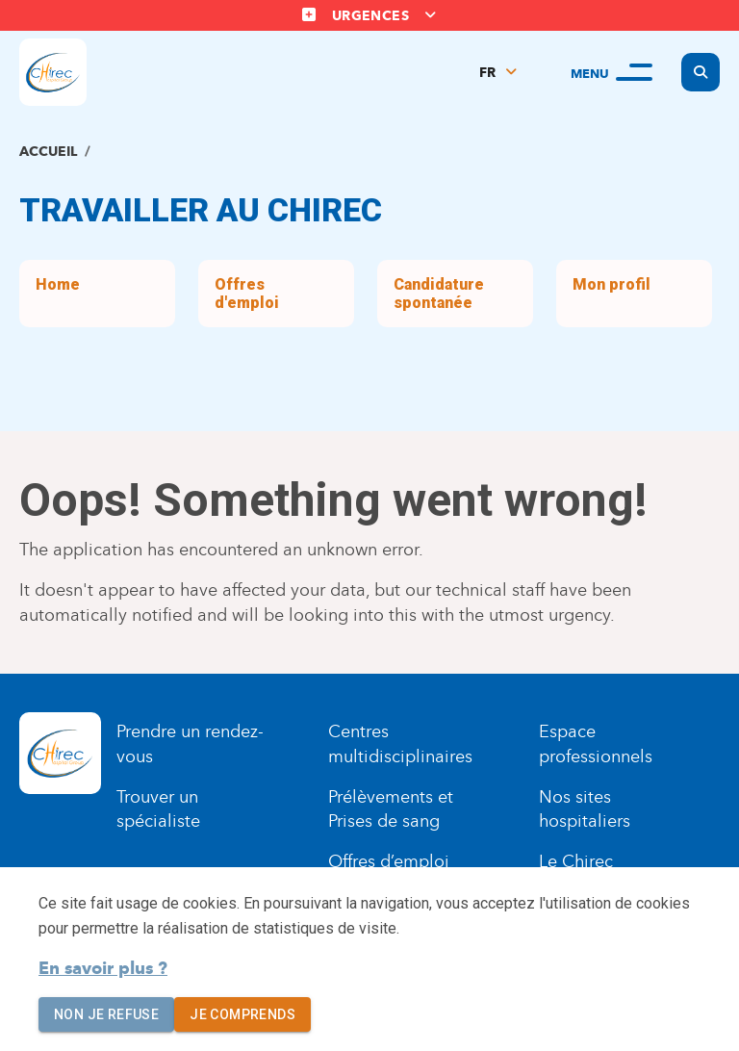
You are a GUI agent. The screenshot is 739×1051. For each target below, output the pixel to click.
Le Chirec (576, 861)
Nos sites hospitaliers (584, 809)
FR (487, 72)
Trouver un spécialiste (158, 809)
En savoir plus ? (102, 968)
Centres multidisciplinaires (400, 744)
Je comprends (242, 1015)
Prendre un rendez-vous (190, 744)
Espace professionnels (595, 744)
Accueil (48, 151)
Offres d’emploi (388, 861)
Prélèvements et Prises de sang (390, 809)
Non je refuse (106, 1015)
